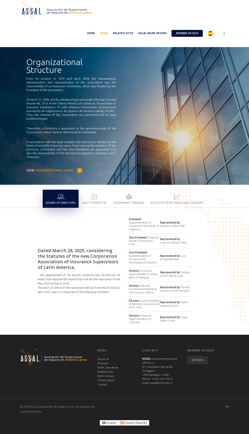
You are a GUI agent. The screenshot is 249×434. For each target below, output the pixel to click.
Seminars (103, 363)
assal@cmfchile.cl (161, 382)
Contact (102, 384)
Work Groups (105, 375)
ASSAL (104, 33)
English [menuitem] (111, 422)
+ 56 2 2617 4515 (162, 378)
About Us (103, 358)
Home (91, 33)
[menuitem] (109, 423)
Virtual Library (106, 380)
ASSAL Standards (107, 367)
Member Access (187, 33)
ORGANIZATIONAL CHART (58, 170)
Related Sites (123, 33)
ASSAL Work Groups (152, 33)
